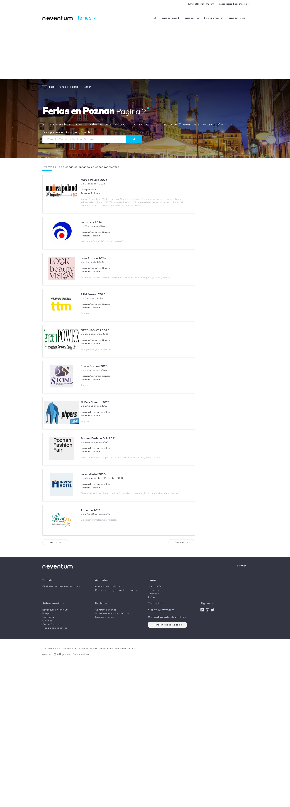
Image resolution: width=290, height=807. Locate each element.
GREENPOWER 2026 (95, 330)
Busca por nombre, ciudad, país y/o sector (67, 132)
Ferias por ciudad (170, 18)
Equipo (46, 613)
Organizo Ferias (104, 617)
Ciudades (153, 594)
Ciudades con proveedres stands (61, 586)
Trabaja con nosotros (54, 628)
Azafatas (101, 580)
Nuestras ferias (157, 586)
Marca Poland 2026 (94, 180)
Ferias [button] (86, 17)
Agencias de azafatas (107, 586)
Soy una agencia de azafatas (112, 613)
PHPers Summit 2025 (95, 402)
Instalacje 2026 (91, 222)
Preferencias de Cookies (167, 625)
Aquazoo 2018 (90, 510)
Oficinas (47, 621)
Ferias (152, 580)
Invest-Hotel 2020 (93, 474)
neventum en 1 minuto (55, 610)
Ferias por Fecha (236, 18)
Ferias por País (191, 18)
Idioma (242, 565)
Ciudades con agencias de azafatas (115, 590)
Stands (47, 580)
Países (151, 597)
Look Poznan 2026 (93, 258)
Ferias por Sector (213, 18)
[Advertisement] (145, 51)
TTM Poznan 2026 (93, 294)
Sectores (153, 590)
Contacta (48, 617)
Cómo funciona (51, 624)
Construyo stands (105, 610)
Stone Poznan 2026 (94, 366)
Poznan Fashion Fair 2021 (98, 438)
